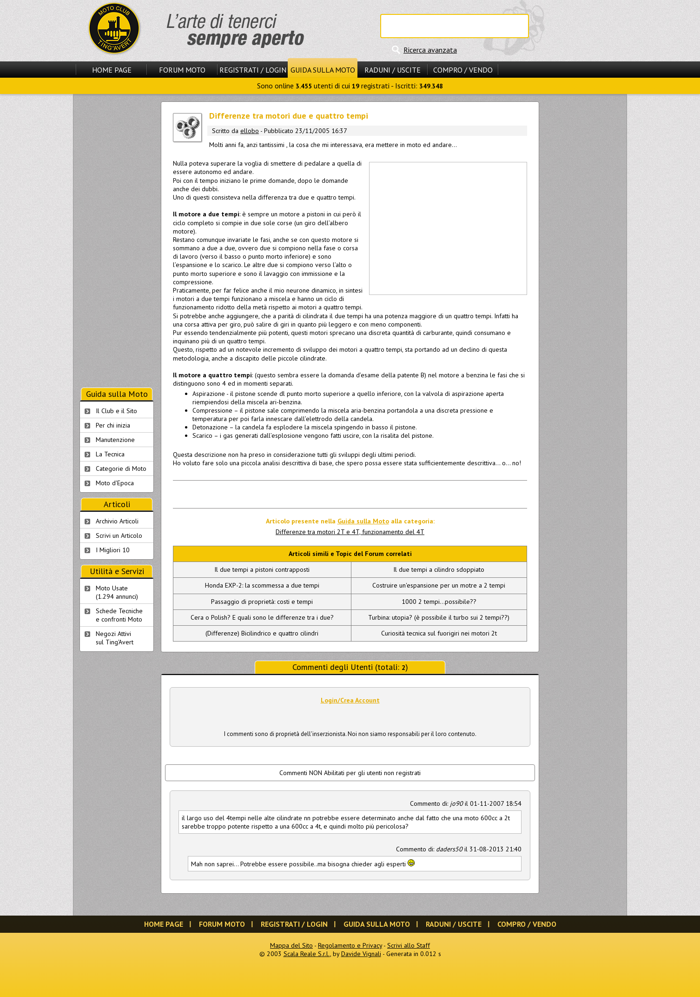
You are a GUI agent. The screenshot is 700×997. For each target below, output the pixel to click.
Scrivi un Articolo (119, 535)
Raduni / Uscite (392, 69)
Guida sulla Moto (323, 69)
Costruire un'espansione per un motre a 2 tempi (438, 585)
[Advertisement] (448, 227)
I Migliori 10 (113, 550)
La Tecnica (110, 454)
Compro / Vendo (463, 69)
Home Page (112, 69)
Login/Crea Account (350, 700)
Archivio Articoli (117, 521)
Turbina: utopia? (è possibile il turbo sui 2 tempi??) (438, 617)
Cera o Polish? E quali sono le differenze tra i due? (262, 617)
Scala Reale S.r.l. (307, 954)
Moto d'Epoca (115, 483)
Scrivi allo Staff (408, 945)
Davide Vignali (361, 954)
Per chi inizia (113, 425)
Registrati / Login (252, 69)
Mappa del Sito (291, 945)
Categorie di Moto (121, 468)
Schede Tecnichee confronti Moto (119, 615)
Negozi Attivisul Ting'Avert (114, 637)
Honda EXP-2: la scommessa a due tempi (262, 585)
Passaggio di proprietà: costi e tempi (262, 601)
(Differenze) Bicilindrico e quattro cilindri (261, 633)
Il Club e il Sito (116, 411)
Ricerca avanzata (430, 49)
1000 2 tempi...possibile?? (439, 601)
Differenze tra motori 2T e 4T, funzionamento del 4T (350, 532)
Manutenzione (115, 439)
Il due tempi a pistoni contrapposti (262, 569)
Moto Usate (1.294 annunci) (117, 592)
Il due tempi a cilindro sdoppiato (438, 569)
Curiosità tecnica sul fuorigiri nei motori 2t (439, 633)
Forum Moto (182, 69)
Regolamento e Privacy (350, 945)
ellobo (249, 131)
